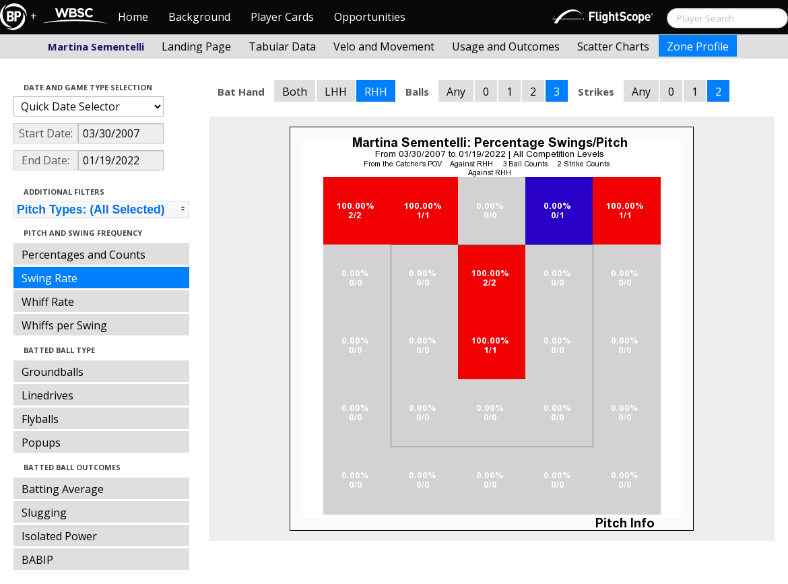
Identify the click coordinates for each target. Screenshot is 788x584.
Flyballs (40, 419)
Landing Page (196, 46)
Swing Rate (49, 278)
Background (199, 16)
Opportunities (369, 16)
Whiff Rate (48, 301)
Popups (41, 442)
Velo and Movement (383, 46)
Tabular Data (282, 46)
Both (294, 91)
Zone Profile (698, 46)
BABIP (37, 559)
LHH (336, 91)
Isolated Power (59, 536)
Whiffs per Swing (64, 325)
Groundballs (53, 371)
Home (133, 16)
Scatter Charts (613, 46)
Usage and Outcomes (506, 46)
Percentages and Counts (83, 254)
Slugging (44, 512)
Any (456, 91)
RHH (375, 91)
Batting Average (63, 489)
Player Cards (282, 16)
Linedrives (47, 395)
